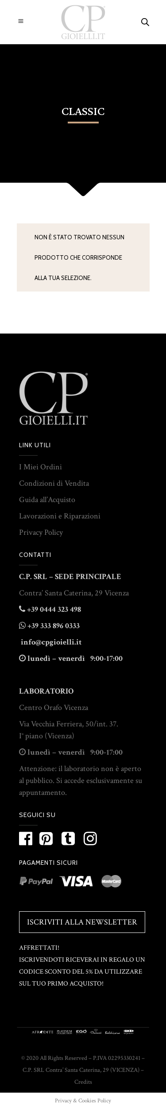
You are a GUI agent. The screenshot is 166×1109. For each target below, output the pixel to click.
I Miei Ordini (40, 467)
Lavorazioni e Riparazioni (59, 516)
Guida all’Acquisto (47, 500)
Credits (83, 1082)
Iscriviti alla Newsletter (82, 922)
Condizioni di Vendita (54, 483)
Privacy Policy (41, 532)
